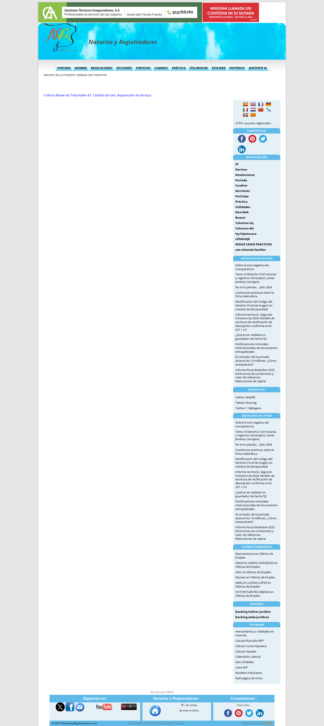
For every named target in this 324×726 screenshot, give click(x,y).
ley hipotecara (245, 234)
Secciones (124, 68)
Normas (81, 68)
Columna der (244, 228)
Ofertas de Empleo (247, 567)
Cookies (179, 723)
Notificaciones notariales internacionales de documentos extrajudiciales (256, 348)
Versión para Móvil (162, 692)
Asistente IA (258, 68)
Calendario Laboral (248, 657)
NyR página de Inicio (249, 678)
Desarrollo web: (257, 723)
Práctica (178, 68)
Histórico (237, 68)
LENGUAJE (242, 239)
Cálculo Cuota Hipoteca (251, 646)
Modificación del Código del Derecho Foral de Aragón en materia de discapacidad (253, 305)
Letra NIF (241, 667)
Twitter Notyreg (245, 403)
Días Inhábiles (244, 662)
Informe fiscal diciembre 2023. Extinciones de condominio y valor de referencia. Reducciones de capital (255, 375)
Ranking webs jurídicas (252, 617)
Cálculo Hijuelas (245, 651)
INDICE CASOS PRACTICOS (253, 244)
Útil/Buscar (199, 68)
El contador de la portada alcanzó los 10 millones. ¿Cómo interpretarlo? (256, 360)
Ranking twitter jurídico (253, 612)
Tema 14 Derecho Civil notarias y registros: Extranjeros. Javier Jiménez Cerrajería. (255, 278)
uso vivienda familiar (250, 250)
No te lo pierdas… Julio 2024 (253, 287)
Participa (143, 68)
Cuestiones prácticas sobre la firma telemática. (254, 294)
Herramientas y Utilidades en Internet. (254, 633)
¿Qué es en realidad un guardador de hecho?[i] (250, 337)
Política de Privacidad (158, 723)
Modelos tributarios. (249, 673)
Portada (63, 68)
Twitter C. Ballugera (248, 408)
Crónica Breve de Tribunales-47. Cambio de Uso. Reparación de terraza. (98, 95)
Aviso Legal (136, 723)
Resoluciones (101, 68)
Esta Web (218, 68)
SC (237, 164)
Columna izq (244, 223)
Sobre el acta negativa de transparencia (252, 267)
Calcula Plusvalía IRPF (249, 641)
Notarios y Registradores (123, 42)
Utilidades (242, 207)
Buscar (240, 217)
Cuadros (161, 68)
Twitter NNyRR (245, 397)
